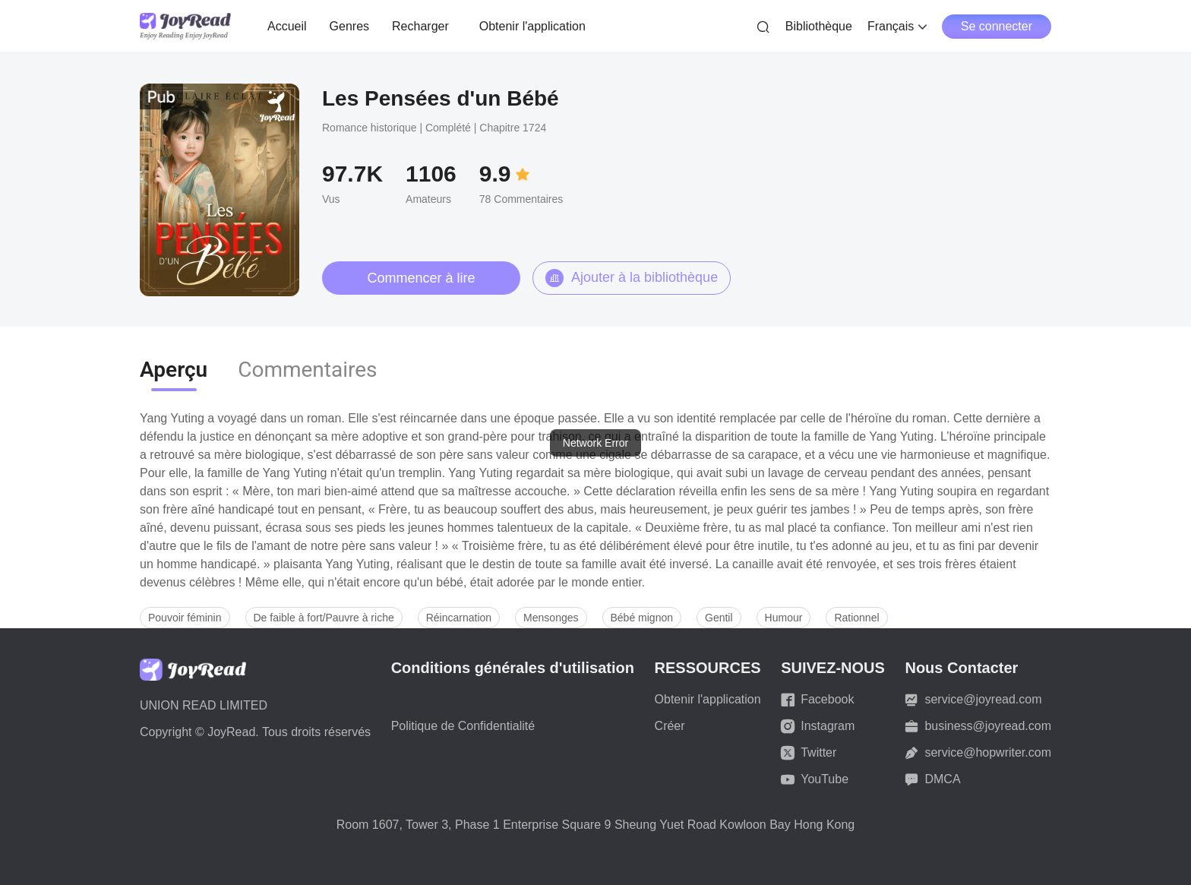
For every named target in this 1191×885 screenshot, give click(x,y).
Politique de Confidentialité (463, 725)
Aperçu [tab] (173, 369)
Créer (670, 725)
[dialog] (595, 443)
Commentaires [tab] (307, 369)
